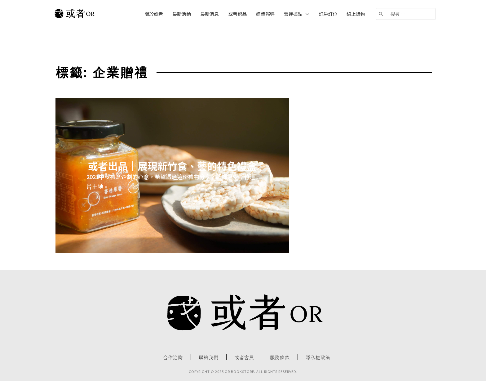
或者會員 (244, 357)
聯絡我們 (209, 357)
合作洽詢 (173, 357)
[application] (306, 14)
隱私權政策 (318, 357)
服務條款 (280, 357)
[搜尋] (381, 14)
